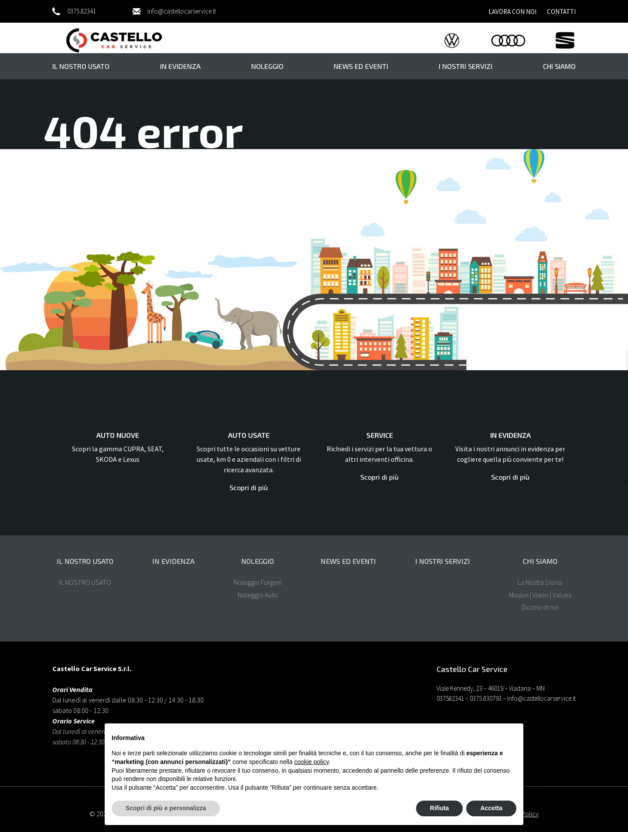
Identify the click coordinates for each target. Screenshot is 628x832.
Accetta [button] (491, 808)
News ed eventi (361, 66)
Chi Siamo (559, 66)
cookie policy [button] (311, 761)
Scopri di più (248, 487)
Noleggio (267, 66)
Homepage (146, 208)
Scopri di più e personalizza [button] (166, 808)
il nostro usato (80, 66)
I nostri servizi (465, 66)
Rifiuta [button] (439, 808)
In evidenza (180, 66)
